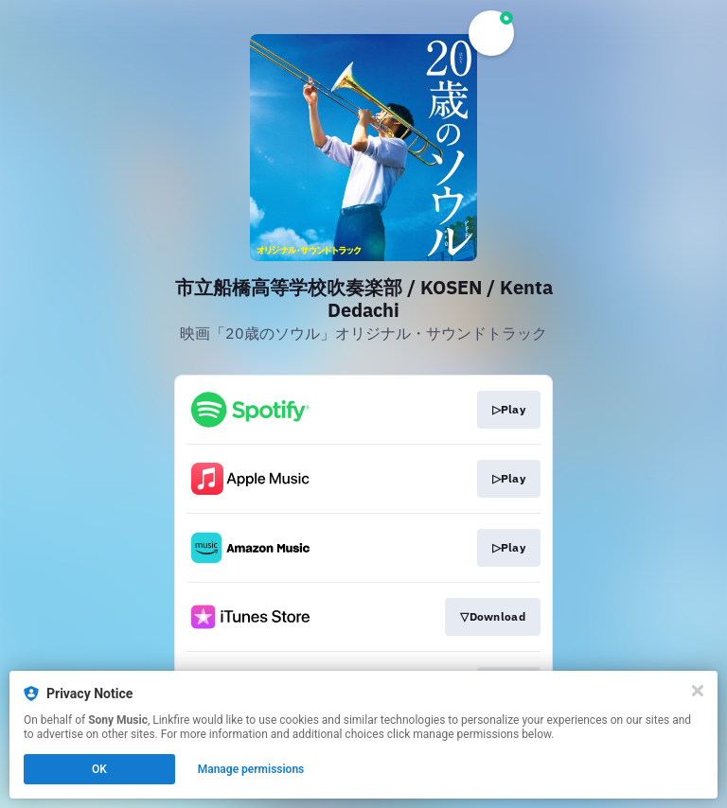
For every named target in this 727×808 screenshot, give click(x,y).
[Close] (698, 691)
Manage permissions (251, 769)
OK (99, 769)
